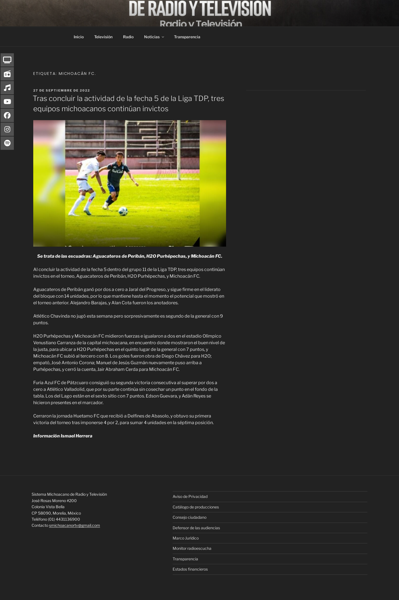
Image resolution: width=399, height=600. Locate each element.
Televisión (103, 36)
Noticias (154, 36)
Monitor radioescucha (192, 548)
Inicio (79, 36)
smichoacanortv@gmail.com (74, 525)
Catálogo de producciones (196, 507)
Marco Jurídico (186, 538)
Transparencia (187, 36)
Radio (128, 36)
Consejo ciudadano (189, 517)
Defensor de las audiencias (196, 527)
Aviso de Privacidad (190, 496)
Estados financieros (190, 569)
